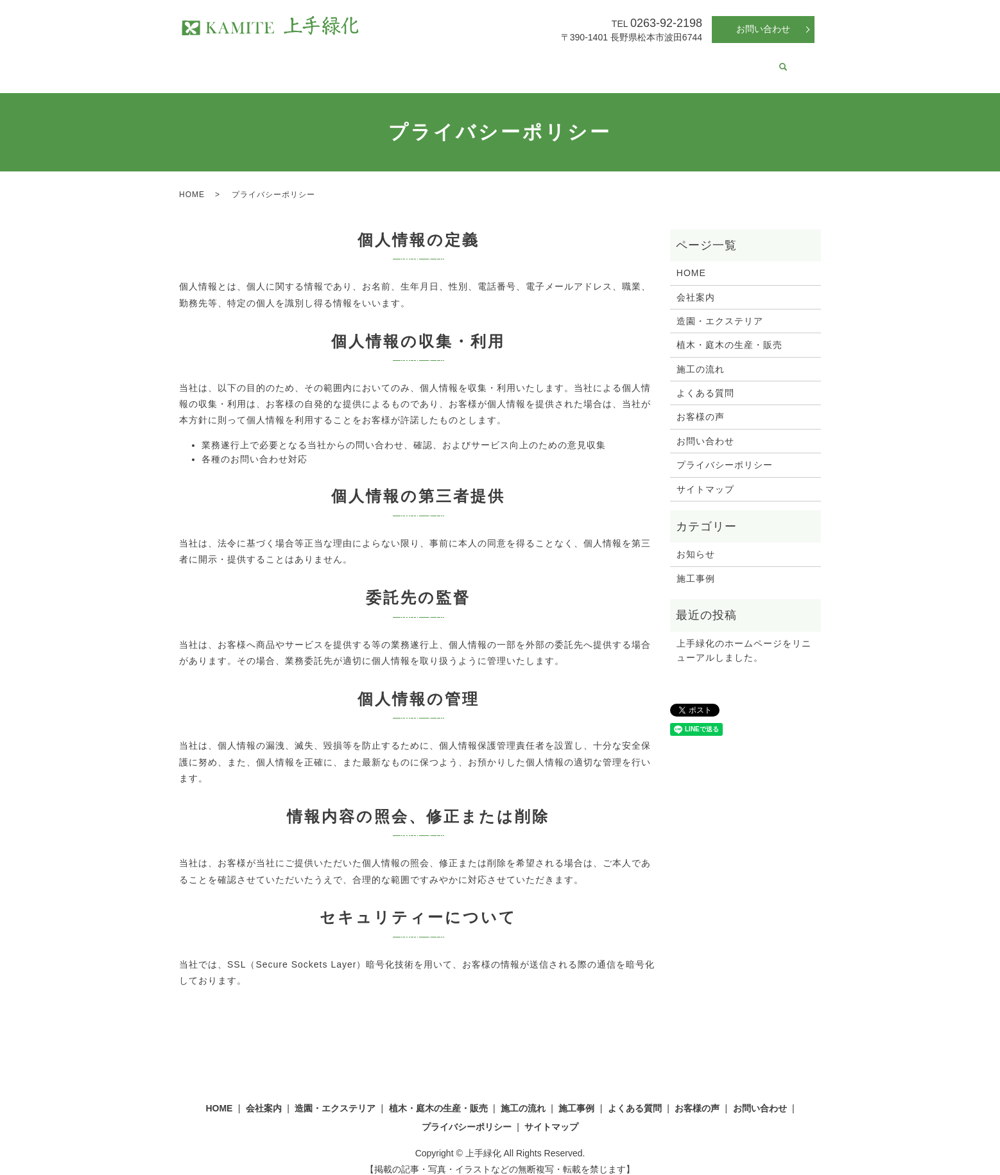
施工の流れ (551, 60)
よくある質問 (666, 60)
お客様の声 (729, 60)
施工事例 (607, 60)
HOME (242, 60)
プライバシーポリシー (725, 453)
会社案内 (288, 60)
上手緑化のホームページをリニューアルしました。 (744, 638)
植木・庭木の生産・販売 (465, 60)
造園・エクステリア (360, 60)
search (769, 61)
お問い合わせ (763, 29)
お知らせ (696, 542)
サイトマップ (705, 477)
